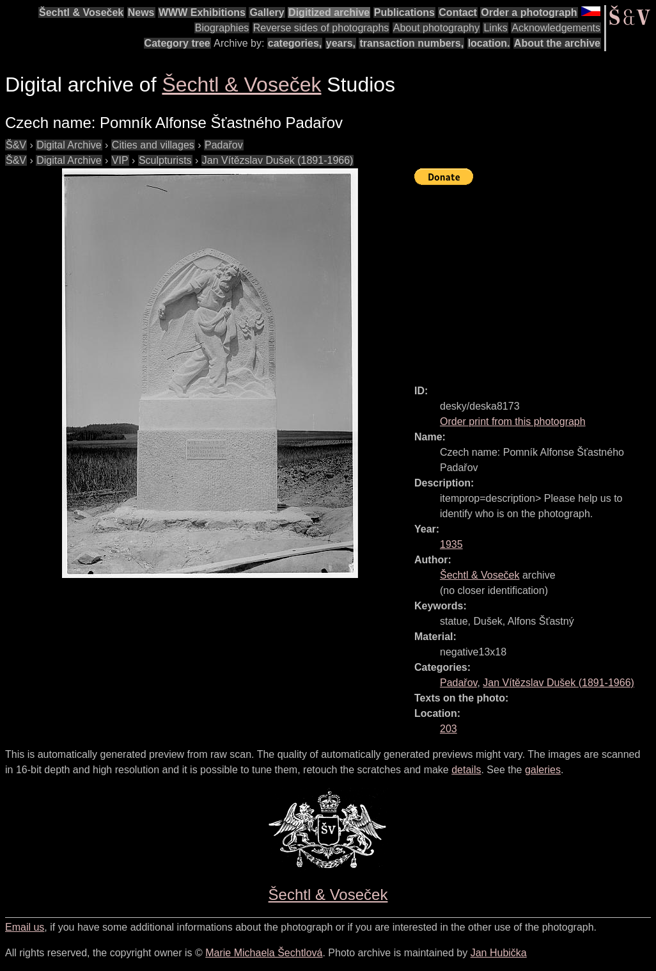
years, (340, 43)
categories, (295, 43)
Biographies (222, 27)
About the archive (557, 43)
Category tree (177, 43)
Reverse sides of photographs (321, 27)
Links (495, 27)
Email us (24, 927)
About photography (436, 27)
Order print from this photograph (513, 421)
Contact (458, 12)
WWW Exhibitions (202, 12)
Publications (404, 12)
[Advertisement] (535, 279)
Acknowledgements (556, 27)
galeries (543, 769)
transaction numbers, (411, 43)
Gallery (266, 12)
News (141, 12)
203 (448, 728)
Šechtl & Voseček (81, 12)
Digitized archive (329, 12)
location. (489, 43)
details (466, 769)
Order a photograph (529, 12)
